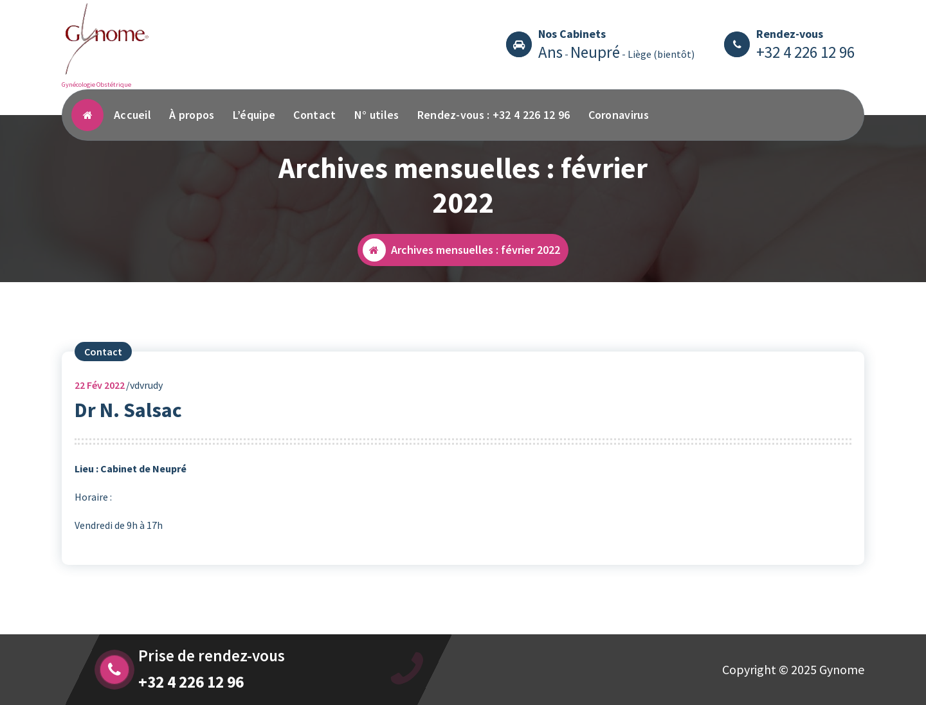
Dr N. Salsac (128, 420)
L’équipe (254, 114)
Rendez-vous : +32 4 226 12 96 (493, 114)
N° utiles (376, 114)
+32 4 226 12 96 (805, 52)
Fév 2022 (100, 394)
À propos (191, 114)
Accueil (132, 114)
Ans (550, 52)
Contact (314, 114)
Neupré (595, 52)
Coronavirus (618, 114)
